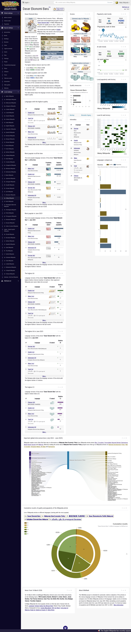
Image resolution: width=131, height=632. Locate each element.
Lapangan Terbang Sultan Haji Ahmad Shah (41, 606)
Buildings (6, 38)
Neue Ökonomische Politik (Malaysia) (101, 516)
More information (118, 605)
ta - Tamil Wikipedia (8, 247)
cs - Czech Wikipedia (9, 112)
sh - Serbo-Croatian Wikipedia (11, 226)
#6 (109, 21)
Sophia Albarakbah (46, 608)
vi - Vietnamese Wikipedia (10, 267)
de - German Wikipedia (9, 119)
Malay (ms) (31, 132)
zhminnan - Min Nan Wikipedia (11, 277)
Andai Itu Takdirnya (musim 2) (38, 610)
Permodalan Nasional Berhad (112, 442)
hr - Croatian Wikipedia (9, 162)
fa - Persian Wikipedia (9, 142)
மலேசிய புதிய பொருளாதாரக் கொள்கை (66, 519)
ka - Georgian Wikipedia (9, 181)
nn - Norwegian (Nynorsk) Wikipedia (10, 205)
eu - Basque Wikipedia (9, 139)
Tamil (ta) (30, 118)
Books (5, 35)
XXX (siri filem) (56, 608)
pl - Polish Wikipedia (9, 213)
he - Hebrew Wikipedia (9, 155)
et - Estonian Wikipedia (9, 135)
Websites (6, 88)
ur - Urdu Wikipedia (8, 260)
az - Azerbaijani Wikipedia (10, 99)
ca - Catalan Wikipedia (9, 109)
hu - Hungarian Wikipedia (10, 165)
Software (6, 71)
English (26, 2)
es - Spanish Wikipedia (9, 132)
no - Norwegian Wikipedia (10, 209)
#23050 (121, 54)
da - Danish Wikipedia (9, 116)
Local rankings (10, 92)
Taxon (5, 75)
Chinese (76, 176)
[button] (58, 14)
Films (5, 55)
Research (110, 2)
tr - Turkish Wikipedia (9, 254)
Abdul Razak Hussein (30, 444)
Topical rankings (10, 28)
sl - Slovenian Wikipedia (9, 237)
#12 (109, 54)
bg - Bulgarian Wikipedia (10, 106)
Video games (7, 85)
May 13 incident (99, 442)
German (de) (31, 188)
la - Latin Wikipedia (8, 191)
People (5, 61)
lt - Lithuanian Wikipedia (9, 195)
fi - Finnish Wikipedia (9, 145)
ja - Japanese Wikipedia (9, 178)
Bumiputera (124, 442)
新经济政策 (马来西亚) (77, 516)
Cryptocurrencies (8, 48)
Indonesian (77, 148)
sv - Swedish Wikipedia (9, 244)
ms (49, 7)
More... (44, 142)
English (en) (31, 112)
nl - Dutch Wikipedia (8, 201)
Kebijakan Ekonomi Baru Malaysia (37, 519)
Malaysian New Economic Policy (54, 516)
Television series (8, 78)
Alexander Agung (87, 115)
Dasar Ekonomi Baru (43, 22)
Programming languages (10, 65)
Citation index (7, 20)
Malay (75, 158)
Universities (7, 81)
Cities (5, 45)
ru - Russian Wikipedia (9, 223)
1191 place (28, 47)
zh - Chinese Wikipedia (9, 274)
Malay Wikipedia (122, 2)
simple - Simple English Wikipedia (9, 230)
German (76, 128)
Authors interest (8, 17)
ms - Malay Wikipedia (9, 198)
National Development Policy (116, 444)
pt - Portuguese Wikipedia (10, 216)
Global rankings (10, 13)
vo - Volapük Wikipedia (9, 270)
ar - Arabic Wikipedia (9, 96)
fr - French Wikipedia (9, 148)
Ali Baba (43, 447)
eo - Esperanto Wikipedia (10, 129)
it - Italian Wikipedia (8, 175)
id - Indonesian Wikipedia (10, 172)
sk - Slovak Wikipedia (9, 234)
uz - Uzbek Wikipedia (9, 264)
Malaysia (40, 444)
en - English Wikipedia (9, 125)
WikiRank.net (10, 281)
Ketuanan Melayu (35, 447)
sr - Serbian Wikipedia (9, 241)
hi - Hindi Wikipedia (8, 158)
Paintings (6, 58)
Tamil (75, 166)
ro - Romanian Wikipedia (9, 219)
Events (5, 52)
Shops (5, 68)
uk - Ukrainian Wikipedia (9, 257)
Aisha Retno (51, 610)
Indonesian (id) (32, 137)
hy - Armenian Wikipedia (9, 168)
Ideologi (71, 115)
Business (6, 42)
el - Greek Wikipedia (8, 122)
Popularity (6, 24)
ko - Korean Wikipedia (9, 188)
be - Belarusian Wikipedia (10, 103)
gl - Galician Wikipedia (9, 152)
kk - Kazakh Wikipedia (9, 185)
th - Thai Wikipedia (8, 250)
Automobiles (7, 32)
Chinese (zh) (31, 126)
